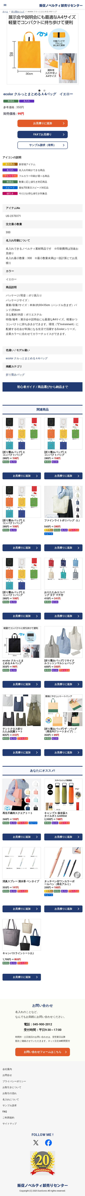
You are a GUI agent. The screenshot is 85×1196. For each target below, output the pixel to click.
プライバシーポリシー (14, 1081)
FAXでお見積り (42, 134)
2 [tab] (45, 91)
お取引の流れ (10, 1093)
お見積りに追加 (42, 123)
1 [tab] (40, 91)
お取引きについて (12, 1087)
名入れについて (11, 1099)
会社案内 (7, 1069)
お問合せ (7, 1075)
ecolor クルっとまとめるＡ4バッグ (27, 358)
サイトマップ (10, 1123)
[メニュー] (5, 5)
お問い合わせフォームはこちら (42, 1051)
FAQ (5, 1111)
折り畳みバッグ (17, 11)
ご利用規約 (8, 1117)
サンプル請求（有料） (42, 145)
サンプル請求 (10, 1105)
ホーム (5, 11)
